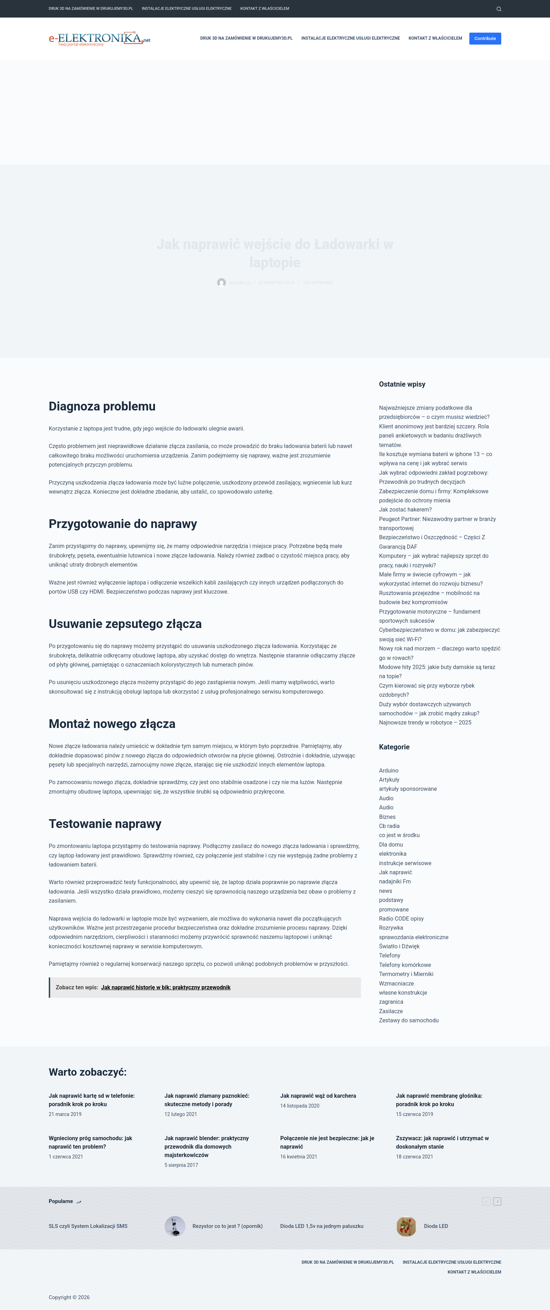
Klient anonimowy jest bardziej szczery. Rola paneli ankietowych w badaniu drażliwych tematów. (434, 435)
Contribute (485, 38)
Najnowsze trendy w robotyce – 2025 (425, 722)
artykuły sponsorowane (408, 789)
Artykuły (389, 779)
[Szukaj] (499, 9)
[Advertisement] (275, 112)
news (386, 891)
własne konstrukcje (403, 992)
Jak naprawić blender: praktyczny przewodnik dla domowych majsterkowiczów (207, 1146)
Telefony (390, 955)
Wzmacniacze (396, 983)
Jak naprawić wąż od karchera (318, 1095)
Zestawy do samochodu (409, 1020)
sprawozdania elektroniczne (414, 937)
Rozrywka (391, 927)
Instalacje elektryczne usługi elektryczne (187, 8)
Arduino (388, 770)
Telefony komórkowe (405, 965)
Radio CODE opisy (401, 918)
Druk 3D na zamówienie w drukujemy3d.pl (91, 8)
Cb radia (389, 826)
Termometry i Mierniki (406, 974)
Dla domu (391, 844)
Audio (386, 798)
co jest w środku (399, 835)
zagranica (391, 1001)
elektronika (393, 853)
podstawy (391, 900)
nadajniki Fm (395, 881)
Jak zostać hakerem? (405, 509)
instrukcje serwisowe (405, 863)
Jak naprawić (317, 282)
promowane (394, 909)
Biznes (387, 817)
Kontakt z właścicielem (264, 8)
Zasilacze (391, 1011)
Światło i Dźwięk (399, 946)
